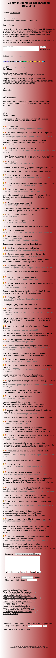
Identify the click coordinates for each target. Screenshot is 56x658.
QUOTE (17, 576)
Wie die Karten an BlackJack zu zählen (17, 596)
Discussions (26, 651)
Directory (45, 651)
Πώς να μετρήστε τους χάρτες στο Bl (16, 598)
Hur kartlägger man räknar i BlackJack (17, 616)
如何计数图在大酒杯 (10, 618)
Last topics (23, 650)
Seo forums (32, 651)
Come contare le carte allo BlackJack (17, 603)
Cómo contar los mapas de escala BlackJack (20, 601)
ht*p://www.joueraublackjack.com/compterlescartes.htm (23, 76)
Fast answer (23, 49)
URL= (33, 576)
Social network (13, 651)
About (43, 650)
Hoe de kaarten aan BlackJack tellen (16, 610)
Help (33, 650)
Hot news (20, 651)
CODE (23, 576)
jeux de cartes (14, 13)
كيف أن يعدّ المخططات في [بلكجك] (15, 594)
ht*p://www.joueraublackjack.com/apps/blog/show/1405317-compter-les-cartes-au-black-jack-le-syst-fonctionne (28, 82)
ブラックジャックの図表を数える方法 (17, 605)
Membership (38, 650)
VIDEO (38, 576)
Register (37, 581)
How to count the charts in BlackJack (16, 600)
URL (28, 576)
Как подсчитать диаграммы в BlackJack (18, 614)
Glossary (29, 650)
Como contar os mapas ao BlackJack (17, 612)
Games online (16, 650)
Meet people (39, 651)
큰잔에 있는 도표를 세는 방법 (14, 608)
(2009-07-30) (14, 18)
